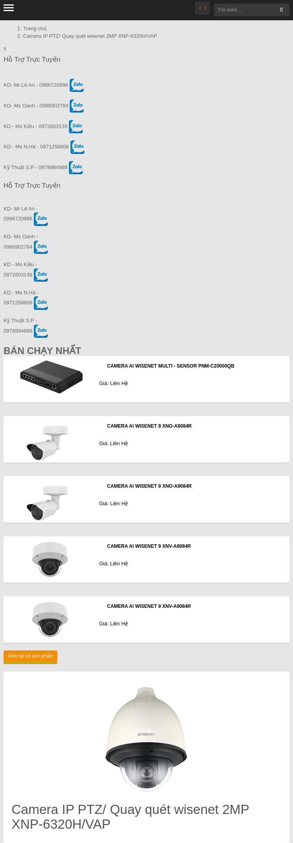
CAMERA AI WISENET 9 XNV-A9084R (149, 606)
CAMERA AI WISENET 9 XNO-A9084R (149, 486)
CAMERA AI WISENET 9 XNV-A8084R (149, 546)
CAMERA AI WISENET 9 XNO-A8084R (149, 426)
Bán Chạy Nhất (42, 350)
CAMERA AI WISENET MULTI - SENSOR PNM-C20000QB (170, 366)
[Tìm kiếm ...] (251, 10)
